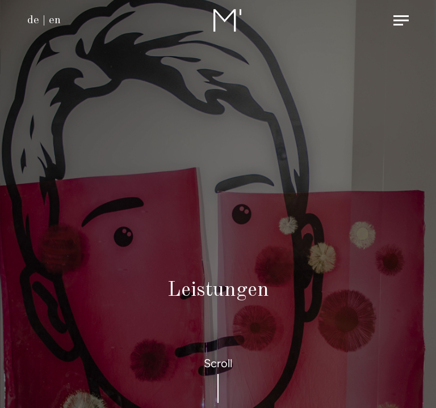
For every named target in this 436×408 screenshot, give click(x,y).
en (55, 20)
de (33, 20)
